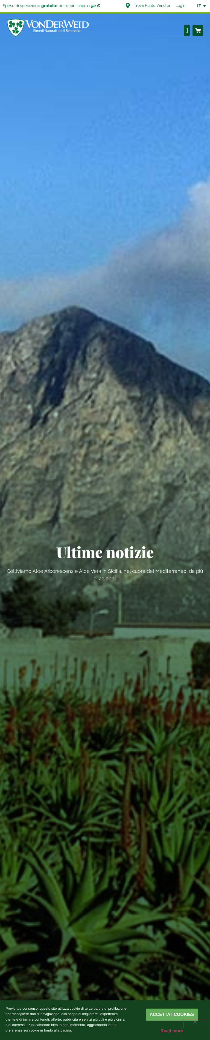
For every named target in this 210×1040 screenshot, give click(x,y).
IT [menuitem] (199, 6)
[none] (199, 6)
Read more (172, 1031)
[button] (187, 30)
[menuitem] (199, 6)
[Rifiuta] (194, 1023)
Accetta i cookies (172, 1014)
